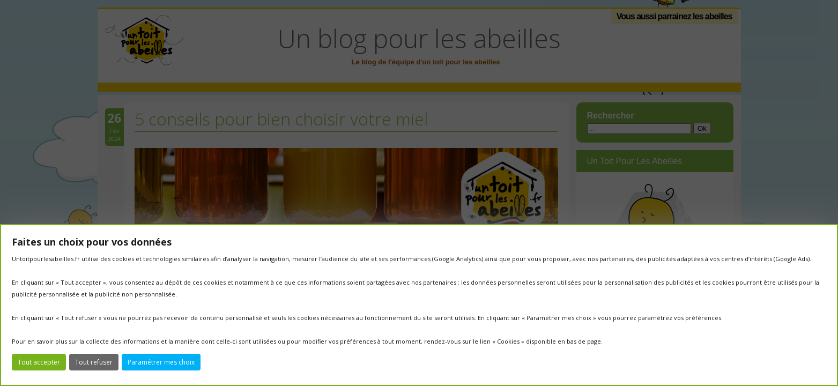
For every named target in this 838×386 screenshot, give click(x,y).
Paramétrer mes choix (161, 362)
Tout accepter (39, 362)
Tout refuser (94, 362)
